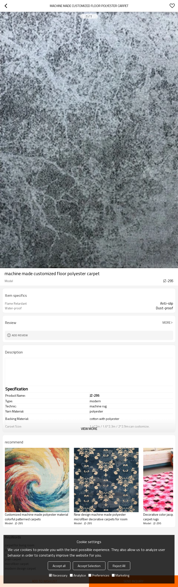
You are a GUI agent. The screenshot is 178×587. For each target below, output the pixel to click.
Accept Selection (89, 565)
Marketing (120, 575)
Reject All (119, 565)
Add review (20, 335)
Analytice (78, 575)
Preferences (98, 575)
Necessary (58, 575)
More (166, 322)
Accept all (59, 565)
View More (89, 428)
